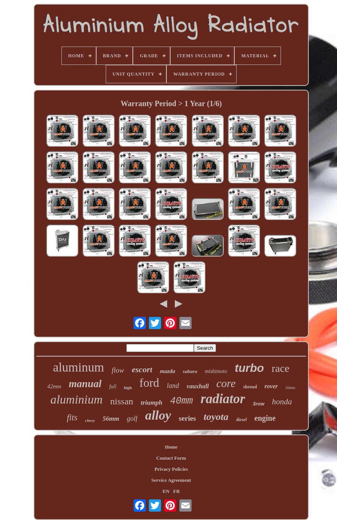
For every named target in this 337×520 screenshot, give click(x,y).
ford (149, 382)
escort (142, 369)
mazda (167, 371)
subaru (190, 371)
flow (118, 370)
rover (271, 386)
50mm (290, 388)
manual (85, 383)
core (225, 383)
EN (166, 491)
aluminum (78, 367)
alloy (158, 415)
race (281, 368)
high (128, 387)
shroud (250, 386)
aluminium (76, 399)
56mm (111, 418)
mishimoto (216, 371)
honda (282, 401)
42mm (54, 386)
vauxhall (198, 386)
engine (265, 418)
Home (171, 447)
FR (176, 491)
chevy (90, 420)
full (112, 386)
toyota (216, 416)
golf (132, 418)
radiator (223, 398)
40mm (181, 401)
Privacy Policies (171, 469)
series (187, 418)
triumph (152, 402)
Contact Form (171, 458)
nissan (121, 401)
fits (72, 417)
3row (258, 404)
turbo (249, 368)
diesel (241, 419)
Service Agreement (171, 480)
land (173, 385)
